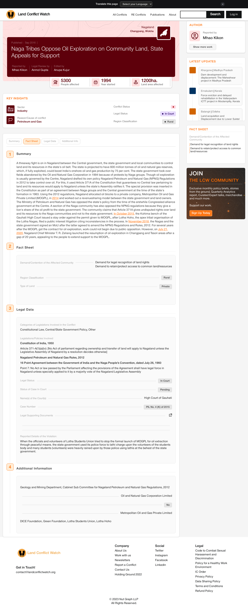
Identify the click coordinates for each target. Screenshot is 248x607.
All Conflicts (120, 15)
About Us (120, 551)
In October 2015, (124, 214)
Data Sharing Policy (207, 581)
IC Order (200, 572)
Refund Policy (204, 591)
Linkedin (160, 565)
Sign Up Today (201, 213)
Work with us (123, 555)
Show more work (202, 47)
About (172, 15)
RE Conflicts (138, 15)
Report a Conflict (125, 565)
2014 (55, 198)
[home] (28, 14)
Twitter (159, 551)
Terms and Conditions (209, 586)
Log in (234, 14)
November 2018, (138, 221)
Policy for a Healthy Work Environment (211, 565)
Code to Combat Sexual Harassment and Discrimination (210, 555)
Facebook (161, 560)
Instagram (161, 555)
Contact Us (122, 570)
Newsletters (122, 560)
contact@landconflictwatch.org (35, 572)
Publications (157, 15)
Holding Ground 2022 (128, 574)
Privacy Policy (204, 577)
